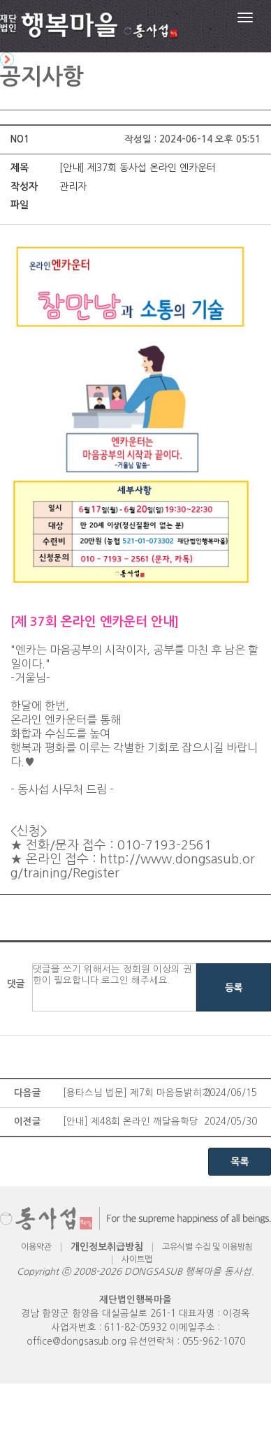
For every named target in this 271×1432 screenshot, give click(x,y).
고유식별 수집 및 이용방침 (207, 1247)
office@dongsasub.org (76, 1341)
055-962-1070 (213, 1341)
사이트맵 (137, 1259)
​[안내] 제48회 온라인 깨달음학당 (130, 1121)
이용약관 (36, 1247)
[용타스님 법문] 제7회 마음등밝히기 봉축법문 (142, 1092)
